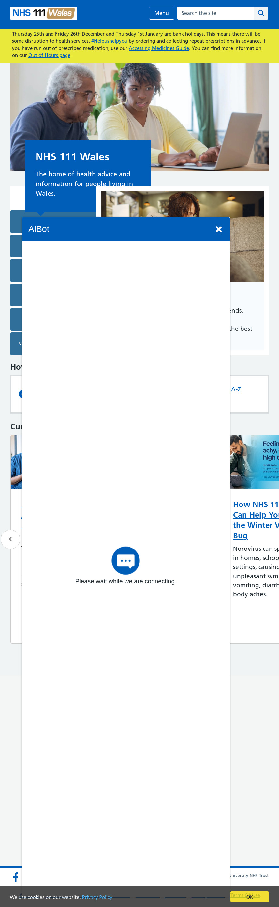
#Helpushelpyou (109, 41)
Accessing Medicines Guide (159, 48)
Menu (161, 13)
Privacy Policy (97, 897)
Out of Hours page (49, 55)
